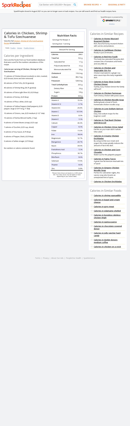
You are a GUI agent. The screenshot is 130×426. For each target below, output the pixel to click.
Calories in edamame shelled (107, 210)
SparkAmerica (89, 258)
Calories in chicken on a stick (107, 246)
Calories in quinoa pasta (105, 222)
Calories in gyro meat (104, 206)
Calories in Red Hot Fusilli (106, 56)
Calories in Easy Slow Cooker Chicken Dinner (107, 83)
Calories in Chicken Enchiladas (108, 181)
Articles (112, 24)
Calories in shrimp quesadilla (107, 195)
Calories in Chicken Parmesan (107, 93)
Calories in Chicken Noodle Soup (109, 99)
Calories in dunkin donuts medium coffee (106, 241)
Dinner (19, 48)
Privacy (46, 258)
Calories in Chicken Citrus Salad (108, 127)
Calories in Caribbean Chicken (107, 50)
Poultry (13, 48)
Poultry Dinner (29, 48)
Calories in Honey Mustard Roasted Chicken (106, 39)
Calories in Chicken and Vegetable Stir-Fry (104, 69)
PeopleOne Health (73, 258)
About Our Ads (57, 258)
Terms (37, 258)
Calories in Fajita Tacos (105, 158)
